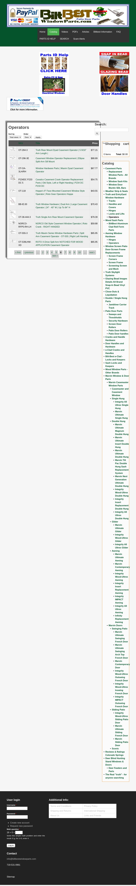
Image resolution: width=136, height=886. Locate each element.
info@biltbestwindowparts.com (21, 859)
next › (92, 252)
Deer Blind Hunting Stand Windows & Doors (115, 761)
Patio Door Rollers (118, 330)
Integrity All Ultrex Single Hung (121, 405)
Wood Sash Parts (114, 220)
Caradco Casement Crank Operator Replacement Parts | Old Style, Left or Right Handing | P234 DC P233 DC (59, 182)
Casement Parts (113, 168)
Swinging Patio (119, 629)
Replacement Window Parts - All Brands (118, 175)
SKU (20, 143)
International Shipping (94, 811)
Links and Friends (92, 815)
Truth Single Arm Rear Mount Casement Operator (59, 217)
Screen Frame (116, 262)
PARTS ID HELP (48, 39)
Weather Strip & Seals (116, 191)
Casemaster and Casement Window (120, 392)
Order (26, 134)
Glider (115, 522)
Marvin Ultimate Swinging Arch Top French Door (121, 651)
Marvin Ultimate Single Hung (121, 414)
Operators (114, 217)
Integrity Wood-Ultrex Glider (121, 538)
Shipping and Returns (60, 811)
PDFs (75, 32)
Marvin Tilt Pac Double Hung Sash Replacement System (122, 466)
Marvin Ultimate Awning (119, 557)
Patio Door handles (118, 334)
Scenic (115, 748)
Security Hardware (118, 321)
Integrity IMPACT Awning (119, 599)
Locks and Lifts (117, 214)
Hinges (112, 210)
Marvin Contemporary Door (122, 664)
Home (42, 32)
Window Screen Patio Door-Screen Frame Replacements (116, 249)
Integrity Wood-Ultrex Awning (121, 576)
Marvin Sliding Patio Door (121, 742)
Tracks (112, 201)
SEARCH (64, 39)
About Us (54, 815)
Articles (85, 32)
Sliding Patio (118, 710)
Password (11, 814)
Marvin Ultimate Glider (119, 528)
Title (38, 143)
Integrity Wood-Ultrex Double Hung (122, 492)
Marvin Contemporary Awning (122, 567)
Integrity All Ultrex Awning (121, 609)
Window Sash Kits (118, 181)
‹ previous (28, 252)
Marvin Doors (115, 625)
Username (11, 805)
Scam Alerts (79, 39)
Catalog (53, 32)
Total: (119, 154)
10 (79, 252)
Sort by (11, 134)
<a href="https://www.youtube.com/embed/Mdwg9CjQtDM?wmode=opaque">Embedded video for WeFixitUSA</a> (23, 63)
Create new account (19, 823)
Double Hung (118, 421)
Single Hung (118, 398)
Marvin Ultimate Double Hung (122, 453)
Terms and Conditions (60, 806)
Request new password (21, 826)
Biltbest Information (103, 32)
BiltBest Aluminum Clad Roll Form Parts (118, 226)
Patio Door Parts (113, 311)
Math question (13, 829)
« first (18, 252)
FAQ (118, 32)
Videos (64, 32)
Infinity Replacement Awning (122, 619)
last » (55, 256)
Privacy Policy (91, 806)
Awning (116, 551)
